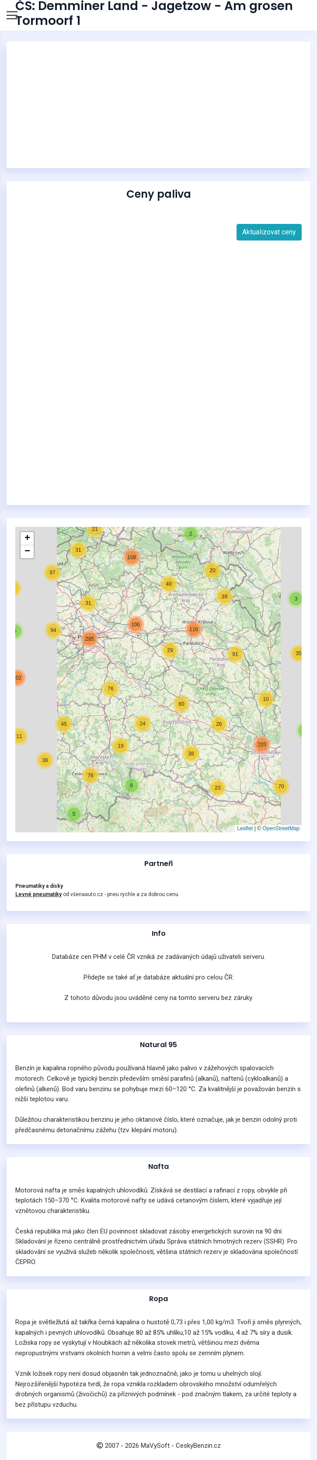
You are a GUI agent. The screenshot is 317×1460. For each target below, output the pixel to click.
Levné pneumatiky (38, 894)
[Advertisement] (158, 104)
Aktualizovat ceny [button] (269, 232)
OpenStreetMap (281, 828)
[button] (74, 814)
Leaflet (245, 828)
